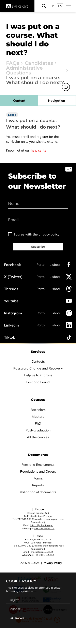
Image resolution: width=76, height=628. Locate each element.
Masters (38, 416)
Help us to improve (38, 375)
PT (54, 6)
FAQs (12, 63)
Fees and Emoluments (38, 465)
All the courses (38, 437)
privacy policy (49, 234)
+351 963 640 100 (44, 528)
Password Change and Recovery (38, 368)
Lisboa (55, 265)
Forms (38, 478)
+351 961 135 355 (44, 555)
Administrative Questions (24, 70)
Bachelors (38, 410)
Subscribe (38, 246)
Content (19, 100)
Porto (40, 265)
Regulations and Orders (38, 471)
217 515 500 (24, 519)
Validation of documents (38, 492)
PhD (38, 423)
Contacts (38, 361)
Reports (38, 485)
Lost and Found (38, 382)
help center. (39, 150)
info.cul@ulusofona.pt (41, 525)
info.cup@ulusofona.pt (41, 552)
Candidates (39, 63)
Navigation (56, 100)
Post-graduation (38, 430)
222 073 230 (24, 545)
